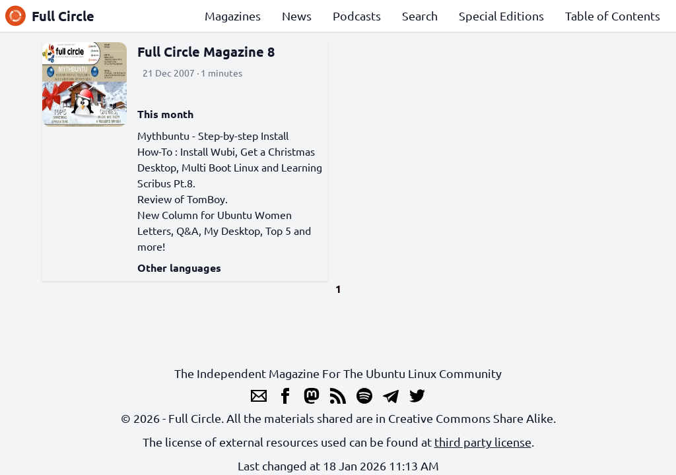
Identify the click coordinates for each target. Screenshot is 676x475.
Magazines (233, 15)
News (297, 15)
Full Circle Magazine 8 (206, 51)
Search (420, 15)
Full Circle (49, 15)
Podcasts (357, 15)
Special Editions (501, 15)
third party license (482, 442)
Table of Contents (612, 15)
